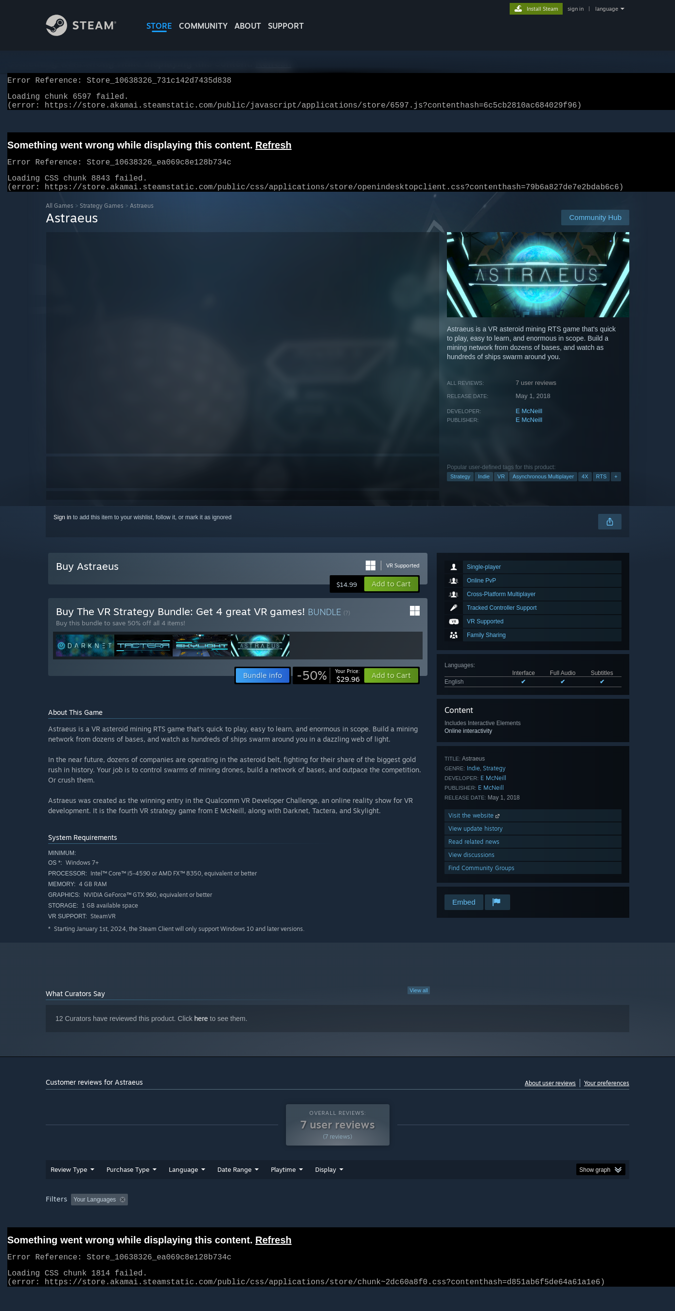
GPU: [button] (502, 1218)
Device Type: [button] (544, 1218)
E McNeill (528, 422)
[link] (328, 687)
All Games (59, 217)
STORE (159, 26)
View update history (475, 840)
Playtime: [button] (268, 1218)
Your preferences (606, 1094)
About (247, 26)
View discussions (471, 866)
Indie (484, 488)
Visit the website (474, 827)
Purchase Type (128, 1188)
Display (325, 1188)
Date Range (234, 1188)
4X (585, 488)
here (201, 1030)
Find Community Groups (481, 879)
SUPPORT (286, 26)
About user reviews (550, 1094)
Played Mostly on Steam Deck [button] (338, 1218)
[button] (391, 595)
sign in (576, 8)
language (606, 8)
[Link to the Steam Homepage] (88, 33)
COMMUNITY (203, 26)
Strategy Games (102, 217)
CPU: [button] (469, 1218)
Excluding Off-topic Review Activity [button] (193, 1218)
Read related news (473, 853)
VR (501, 488)
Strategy (460, 488)
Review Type (69, 1188)
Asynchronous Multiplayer (543, 488)
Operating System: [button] (419, 1218)
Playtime (283, 1188)
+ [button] (615, 488)
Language (183, 1188)
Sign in (62, 529)
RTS (601, 488)
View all (418, 1002)
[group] (337, 1218)
